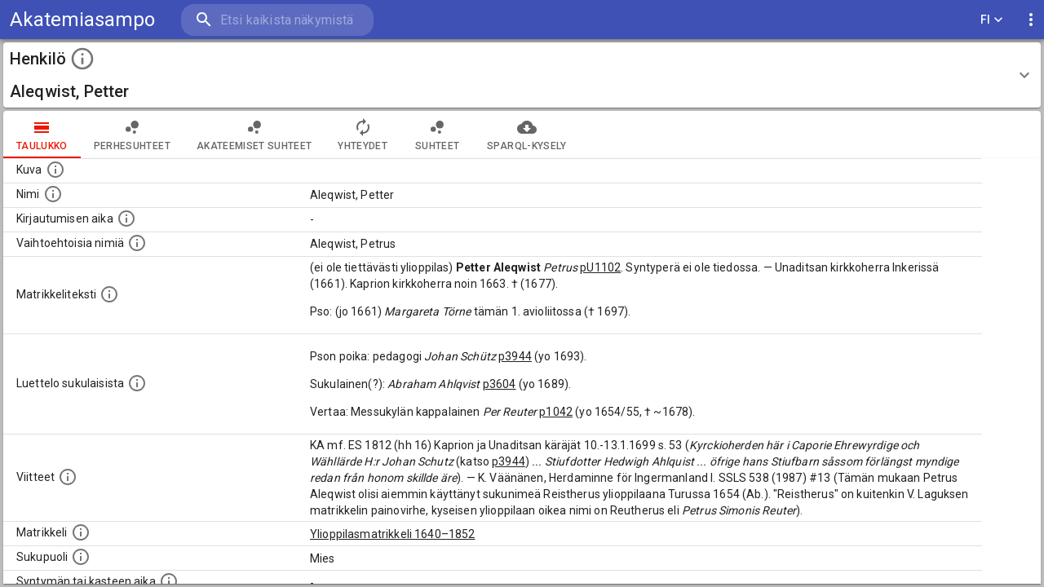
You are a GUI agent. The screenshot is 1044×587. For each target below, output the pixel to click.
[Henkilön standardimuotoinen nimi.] (53, 194)
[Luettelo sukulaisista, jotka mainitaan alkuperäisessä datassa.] (137, 383)
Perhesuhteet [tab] (132, 134)
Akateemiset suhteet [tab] (254, 134)
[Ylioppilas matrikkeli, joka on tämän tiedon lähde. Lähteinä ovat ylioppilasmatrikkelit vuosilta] (81, 532)
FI (992, 20)
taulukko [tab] (42, 134)
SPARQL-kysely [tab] (526, 134)
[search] (277, 20)
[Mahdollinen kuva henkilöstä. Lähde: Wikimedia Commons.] (55, 170)
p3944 (515, 356)
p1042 (556, 411)
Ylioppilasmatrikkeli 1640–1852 (393, 534)
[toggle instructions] (82, 59)
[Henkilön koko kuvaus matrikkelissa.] (109, 294)
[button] (522, 75)
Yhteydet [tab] (362, 134)
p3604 (499, 384)
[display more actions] (1031, 20)
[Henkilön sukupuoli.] (81, 557)
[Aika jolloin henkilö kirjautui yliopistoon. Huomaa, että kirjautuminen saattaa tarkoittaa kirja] (126, 218)
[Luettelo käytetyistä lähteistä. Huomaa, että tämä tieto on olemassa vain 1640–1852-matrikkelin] (68, 477)
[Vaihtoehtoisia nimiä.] (137, 243)
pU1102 (600, 267)
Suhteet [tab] (437, 134)
